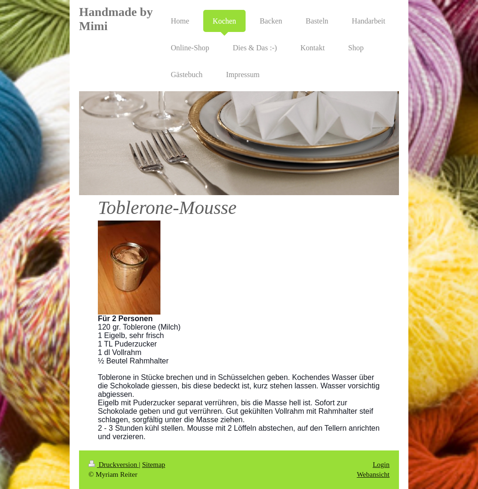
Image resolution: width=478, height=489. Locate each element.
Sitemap (153, 464)
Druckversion (113, 464)
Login (381, 464)
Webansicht (373, 474)
